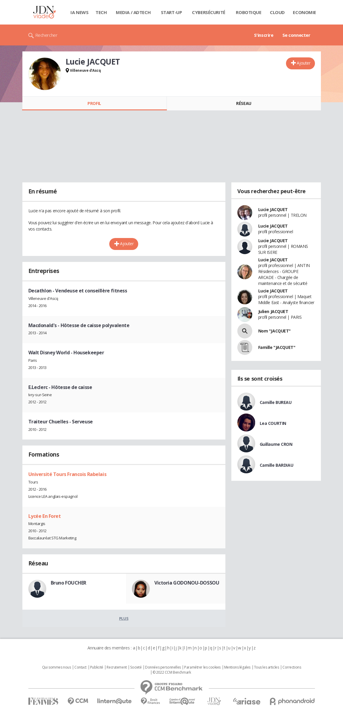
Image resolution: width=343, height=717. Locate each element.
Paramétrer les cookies (202, 667)
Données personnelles (163, 667)
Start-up (171, 12)
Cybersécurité (208, 12)
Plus (123, 618)
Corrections (291, 667)
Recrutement (117, 667)
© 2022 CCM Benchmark (172, 672)
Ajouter (303, 63)
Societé (135, 667)
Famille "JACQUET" (277, 347)
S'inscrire (263, 35)
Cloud (277, 12)
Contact (80, 667)
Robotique (248, 12)
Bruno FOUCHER (69, 582)
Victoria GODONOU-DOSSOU (186, 582)
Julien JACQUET (273, 311)
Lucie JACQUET (273, 209)
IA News (79, 12)
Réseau (243, 103)
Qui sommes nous (56, 667)
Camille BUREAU (276, 402)
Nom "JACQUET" (274, 331)
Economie (304, 12)
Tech (101, 12)
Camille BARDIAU (276, 465)
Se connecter (296, 35)
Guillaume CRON (276, 444)
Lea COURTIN (273, 423)
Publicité (96, 667)
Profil (94, 103)
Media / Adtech (133, 12)
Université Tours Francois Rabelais (67, 474)
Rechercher (46, 35)
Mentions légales (237, 667)
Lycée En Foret (44, 516)
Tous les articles (266, 667)
